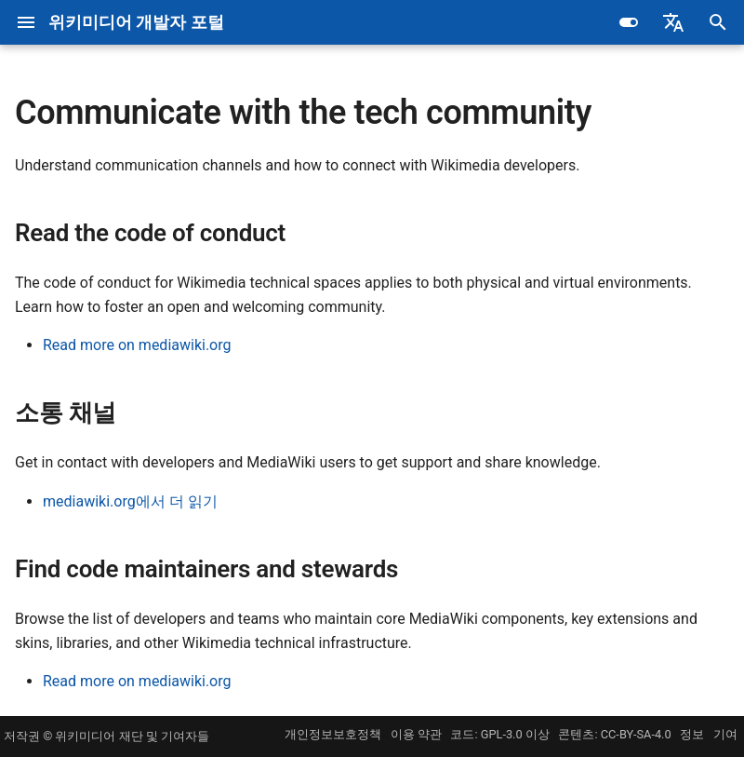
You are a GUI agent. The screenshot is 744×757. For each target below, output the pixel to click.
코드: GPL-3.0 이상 (499, 734)
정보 (692, 734)
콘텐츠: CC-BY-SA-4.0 (614, 734)
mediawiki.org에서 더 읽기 (130, 501)
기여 (725, 734)
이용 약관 (416, 734)
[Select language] (673, 22)
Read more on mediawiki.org (137, 345)
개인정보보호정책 (333, 734)
